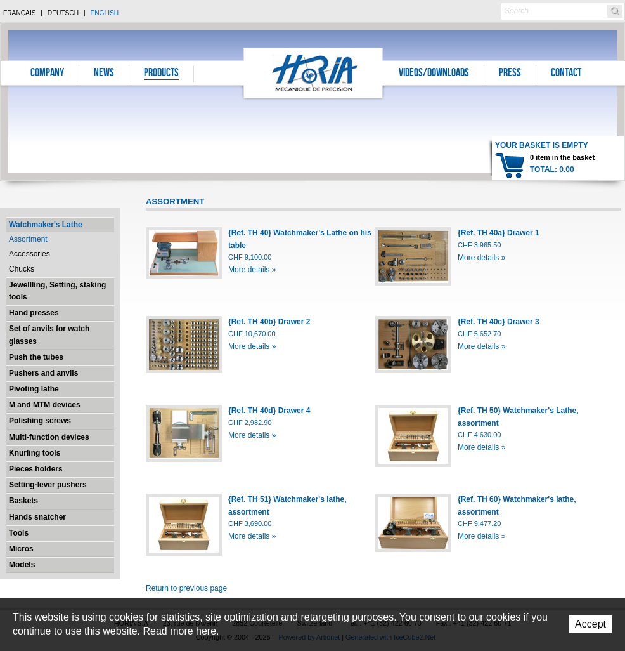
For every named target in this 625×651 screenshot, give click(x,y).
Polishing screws (40, 420)
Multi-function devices (49, 437)
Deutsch (63, 13)
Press (510, 73)
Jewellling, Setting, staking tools (57, 290)
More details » (252, 269)
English (104, 13)
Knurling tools (34, 453)
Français (19, 13)
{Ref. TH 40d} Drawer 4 (269, 410)
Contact (566, 73)
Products (161, 73)
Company (47, 73)
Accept (590, 624)
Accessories (29, 253)
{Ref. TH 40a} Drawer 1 (498, 232)
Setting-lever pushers (48, 484)
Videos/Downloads (434, 73)
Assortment (28, 239)
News (104, 73)
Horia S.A (313, 73)
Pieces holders (36, 468)
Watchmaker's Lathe (45, 224)
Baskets (23, 500)
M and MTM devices (45, 404)
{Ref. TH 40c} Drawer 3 (498, 321)
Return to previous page (186, 588)
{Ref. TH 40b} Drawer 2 (269, 321)
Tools (19, 533)
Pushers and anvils (43, 373)
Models (22, 564)
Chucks (21, 269)
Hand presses (34, 312)
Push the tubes (36, 357)
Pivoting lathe (34, 389)
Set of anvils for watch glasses (49, 334)
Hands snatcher (37, 517)
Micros (21, 548)
